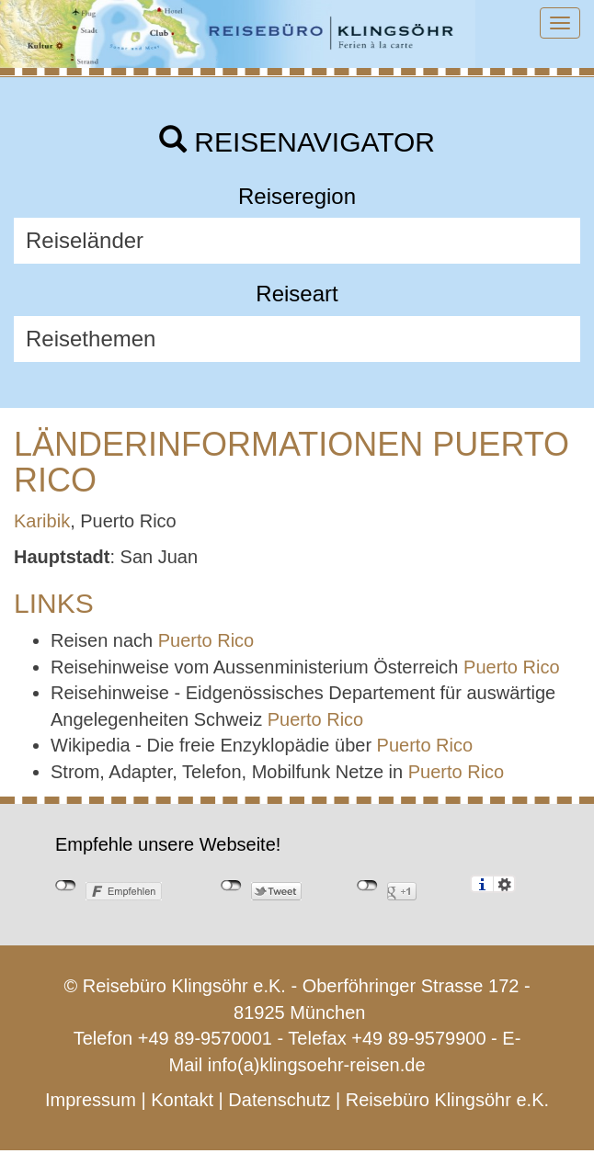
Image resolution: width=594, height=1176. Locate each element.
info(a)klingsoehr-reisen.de (317, 1065)
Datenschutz (279, 1100)
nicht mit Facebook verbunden (65, 885)
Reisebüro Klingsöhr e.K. (447, 1100)
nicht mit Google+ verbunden (367, 885)
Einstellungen (504, 884)
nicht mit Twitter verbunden (231, 885)
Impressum (90, 1100)
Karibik (42, 521)
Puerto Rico (206, 640)
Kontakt (182, 1100)
